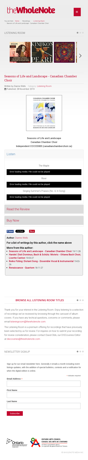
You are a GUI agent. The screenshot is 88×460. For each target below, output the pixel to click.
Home (17, 21)
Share (10, 231)
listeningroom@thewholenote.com (28, 321)
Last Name (12, 401)
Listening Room (39, 21)
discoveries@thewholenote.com (23, 339)
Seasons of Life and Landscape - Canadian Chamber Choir (40, 251)
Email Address (15, 378)
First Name (12, 390)
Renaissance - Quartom (21, 267)
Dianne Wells (21, 237)
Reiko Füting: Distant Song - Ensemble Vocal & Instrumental (41, 261)
